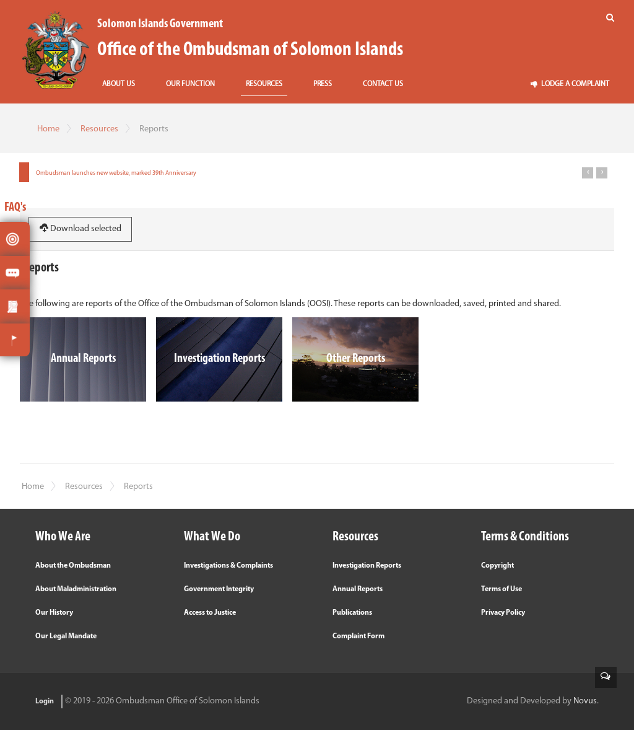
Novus (585, 701)
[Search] (610, 18)
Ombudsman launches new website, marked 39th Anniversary (116, 173)
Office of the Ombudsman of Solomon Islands (250, 50)
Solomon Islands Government (160, 24)
